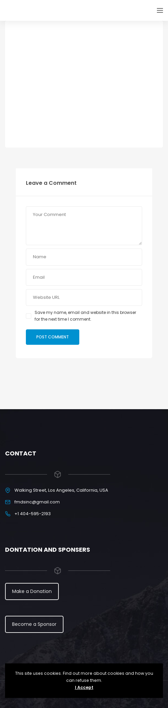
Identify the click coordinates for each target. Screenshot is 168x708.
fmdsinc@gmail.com (37, 502)
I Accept (84, 687)
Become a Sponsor (34, 624)
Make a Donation (32, 591)
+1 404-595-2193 (32, 513)
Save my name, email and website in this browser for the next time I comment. (85, 316)
